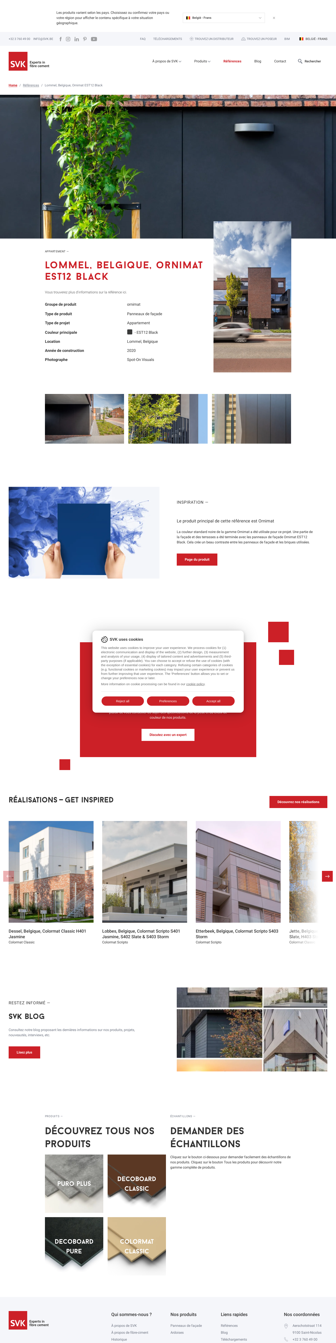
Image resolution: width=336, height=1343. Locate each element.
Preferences (168, 701)
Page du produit (197, 559)
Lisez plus (24, 1052)
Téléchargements (167, 39)
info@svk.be (43, 39)
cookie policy (195, 684)
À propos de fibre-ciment (129, 1332)
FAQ (143, 39)
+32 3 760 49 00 (19, 39)
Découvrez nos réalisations (298, 802)
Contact (280, 61)
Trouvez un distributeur (211, 39)
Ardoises (177, 1332)
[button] (327, 876)
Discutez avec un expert (168, 735)
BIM (287, 39)
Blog (257, 61)
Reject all (122, 701)
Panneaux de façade (186, 1326)
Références (232, 61)
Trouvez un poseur (259, 39)
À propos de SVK (166, 61)
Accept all (213, 701)
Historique (119, 1339)
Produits (202, 61)
